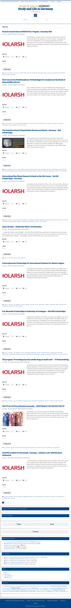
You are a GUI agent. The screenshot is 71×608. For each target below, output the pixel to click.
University (23, 125)
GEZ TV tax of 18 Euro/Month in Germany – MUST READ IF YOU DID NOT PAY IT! (33, 406)
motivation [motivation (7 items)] (41, 589)
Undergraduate (6, 498)
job (46, 123)
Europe (22, 169)
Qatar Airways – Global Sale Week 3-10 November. (22, 227)
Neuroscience (59, 219)
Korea (58, 352)
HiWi (35, 496)
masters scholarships (50, 304)
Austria (17, 447)
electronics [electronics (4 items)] (48, 586)
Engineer (20, 123)
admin (5, 34)
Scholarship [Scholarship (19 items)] (23, 591)
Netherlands (5, 354)
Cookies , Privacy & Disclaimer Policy (28, 1)
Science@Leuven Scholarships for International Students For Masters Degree (33, 263)
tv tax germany (56, 447)
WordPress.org (7, 577)
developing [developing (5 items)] (18, 586)
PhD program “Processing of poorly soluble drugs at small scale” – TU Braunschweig (35, 360)
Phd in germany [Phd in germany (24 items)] (58, 589)
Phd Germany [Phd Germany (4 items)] (49, 589)
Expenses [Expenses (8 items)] (8, 588)
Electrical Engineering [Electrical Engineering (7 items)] (41, 586)
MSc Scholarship (14, 265)
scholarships (5, 125)
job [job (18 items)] (12, 589)
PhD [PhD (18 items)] (45, 589)
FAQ (30, 73)
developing (27, 352)
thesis (14, 125)
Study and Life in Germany (35, 9)
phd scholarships (19, 171)
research (9, 74)
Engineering (26, 123)
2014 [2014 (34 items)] (6, 586)
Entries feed (7, 574)
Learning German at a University (12, 548)
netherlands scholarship (14, 354)
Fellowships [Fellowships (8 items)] (28, 588)
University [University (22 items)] (63, 591)
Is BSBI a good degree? (10, 547)
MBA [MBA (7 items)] (38, 589)
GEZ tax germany (47, 447)
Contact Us (52, 1)
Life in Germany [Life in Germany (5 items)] (29, 589)
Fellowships (40, 73)
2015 (19, 73)
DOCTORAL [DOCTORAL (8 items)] (32, 586)
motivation (49, 123)
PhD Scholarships (14, 34)
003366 (17, 304)
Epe (28, 73)
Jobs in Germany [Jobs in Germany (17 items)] (21, 589)
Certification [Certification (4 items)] (13, 586)
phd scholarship (11, 171)
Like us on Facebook (7, 515)
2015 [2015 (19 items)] (9, 586)
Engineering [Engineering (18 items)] (60, 586)
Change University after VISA (17, 559)
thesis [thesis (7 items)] (53, 591)
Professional (41, 400)
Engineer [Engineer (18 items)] (53, 586)
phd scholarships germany (30, 171)
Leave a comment (8, 73)
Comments (35, 531)
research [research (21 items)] (17, 591)
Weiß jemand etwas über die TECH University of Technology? (19, 543)
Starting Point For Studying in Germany (9, 1)
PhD (60, 73)
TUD (17, 125)
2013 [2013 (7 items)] (3, 586)
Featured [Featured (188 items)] (15, 588)
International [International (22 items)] (58, 588)
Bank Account (22, 447)
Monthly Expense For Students (25, 408)
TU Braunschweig (53, 400)
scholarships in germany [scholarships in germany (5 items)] (41, 591)
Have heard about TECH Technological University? (16, 542)
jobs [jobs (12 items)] (15, 589)
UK (20, 125)
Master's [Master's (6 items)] (35, 589)
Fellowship (34, 73)
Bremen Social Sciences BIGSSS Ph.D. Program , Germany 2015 (27, 32)
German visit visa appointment (11, 545)
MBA (57, 304)
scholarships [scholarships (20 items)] (32, 591)
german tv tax (34, 447)
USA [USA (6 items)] (67, 591)
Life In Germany (25, 229)
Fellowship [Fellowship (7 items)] (22, 588)
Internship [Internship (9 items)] (65, 588)
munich (60, 169)
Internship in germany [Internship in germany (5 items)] (6, 589)
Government (34, 400)
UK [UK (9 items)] (58, 591)
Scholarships (22, 34)
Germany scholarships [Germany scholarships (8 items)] (48, 588)
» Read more (6, 69)
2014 (16, 73)
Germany (50, 73)
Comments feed (8, 576)
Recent (52, 524)
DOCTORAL (23, 73)
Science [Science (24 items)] (48, 591)
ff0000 (45, 73)
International (55, 73)
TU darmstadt (58, 496)
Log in (5, 572)
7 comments (7, 447)
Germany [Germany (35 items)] (34, 588)
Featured (31, 123)
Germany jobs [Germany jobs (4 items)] (40, 588)
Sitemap (59, 1)
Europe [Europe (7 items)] (4, 588)
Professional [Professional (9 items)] (11, 591)
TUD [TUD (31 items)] (55, 591)
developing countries (36, 352)
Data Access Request (43, 1)
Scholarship (60, 123)
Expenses (27, 169)
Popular (19, 524)
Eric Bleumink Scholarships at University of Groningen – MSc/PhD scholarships (33, 311)
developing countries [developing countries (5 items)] (25, 586)
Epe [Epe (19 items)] (65, 586)
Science (13, 74)
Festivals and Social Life (15, 229)
